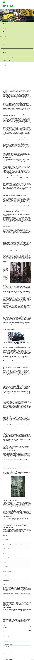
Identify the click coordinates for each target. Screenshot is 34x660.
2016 (3, 44)
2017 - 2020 (4, 47)
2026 (3, 55)
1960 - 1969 (4, 28)
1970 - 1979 (4, 31)
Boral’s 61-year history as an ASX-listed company (10, 57)
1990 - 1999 (4, 36)
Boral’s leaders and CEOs (6, 60)
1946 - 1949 (4, 23)
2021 (3, 49)
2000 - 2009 (4, 39)
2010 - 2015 (4, 41)
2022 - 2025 (4, 52)
